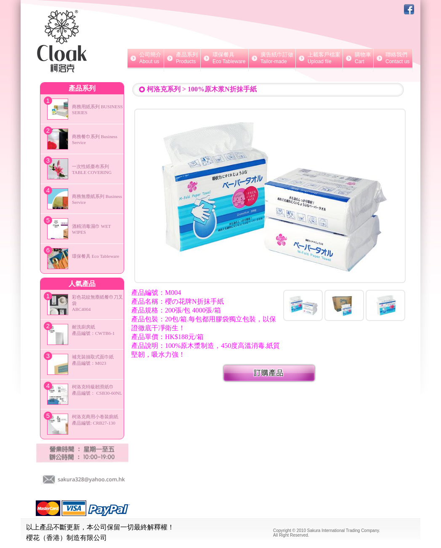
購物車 (358, 58)
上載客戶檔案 (319, 58)
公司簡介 (146, 58)
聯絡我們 (393, 58)
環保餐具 (224, 58)
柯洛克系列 (164, 89)
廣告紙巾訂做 (272, 58)
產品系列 (182, 58)
